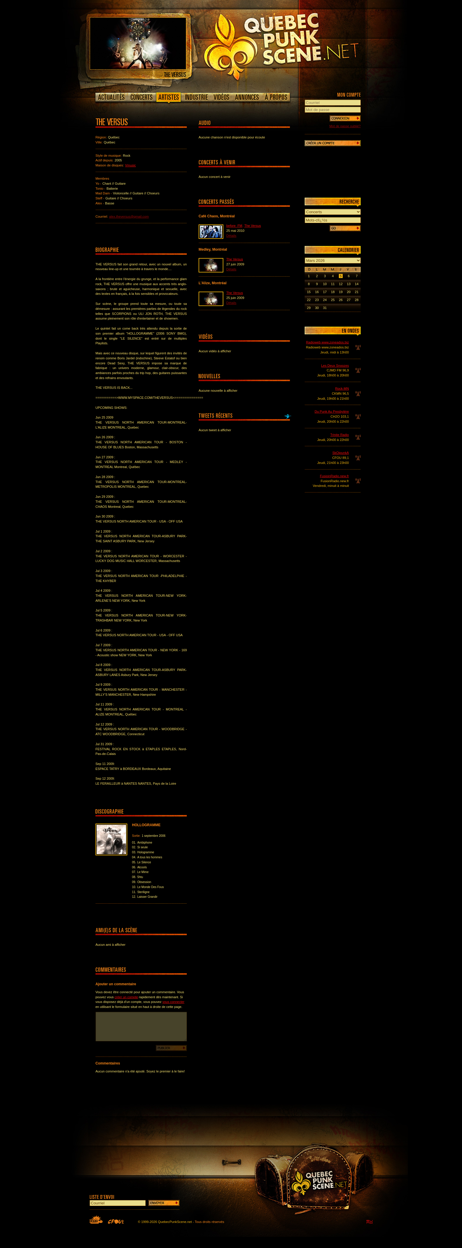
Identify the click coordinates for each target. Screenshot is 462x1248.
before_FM (234, 225)
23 (317, 300)
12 (340, 284)
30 (317, 308)
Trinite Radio (339, 435)
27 (348, 300)
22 (309, 300)
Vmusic (130, 165)
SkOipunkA (340, 452)
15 (309, 292)
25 (332, 300)
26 (340, 300)
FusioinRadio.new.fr (334, 476)
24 (324, 300)
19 (340, 292)
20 (348, 292)
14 (356, 284)
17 (324, 292)
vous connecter (173, 1002)
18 (332, 292)
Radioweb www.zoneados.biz (327, 342)
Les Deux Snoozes (335, 365)
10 (324, 284)
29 (309, 308)
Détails (231, 235)
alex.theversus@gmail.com (128, 216)
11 (332, 284)
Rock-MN (342, 388)
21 (356, 292)
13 (348, 284)
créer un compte (126, 997)
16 (317, 292)
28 (356, 300)
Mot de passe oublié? (345, 126)
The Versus (252, 225)
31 (324, 308)
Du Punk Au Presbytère (332, 411)
